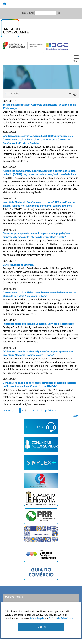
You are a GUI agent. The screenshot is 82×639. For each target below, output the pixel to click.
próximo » (50, 410)
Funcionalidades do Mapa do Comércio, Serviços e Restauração (38, 324)
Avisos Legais (14, 597)
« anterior (9, 410)
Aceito (41, 627)
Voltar (76, 416)
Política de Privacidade (60, 618)
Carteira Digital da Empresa (18, 265)
